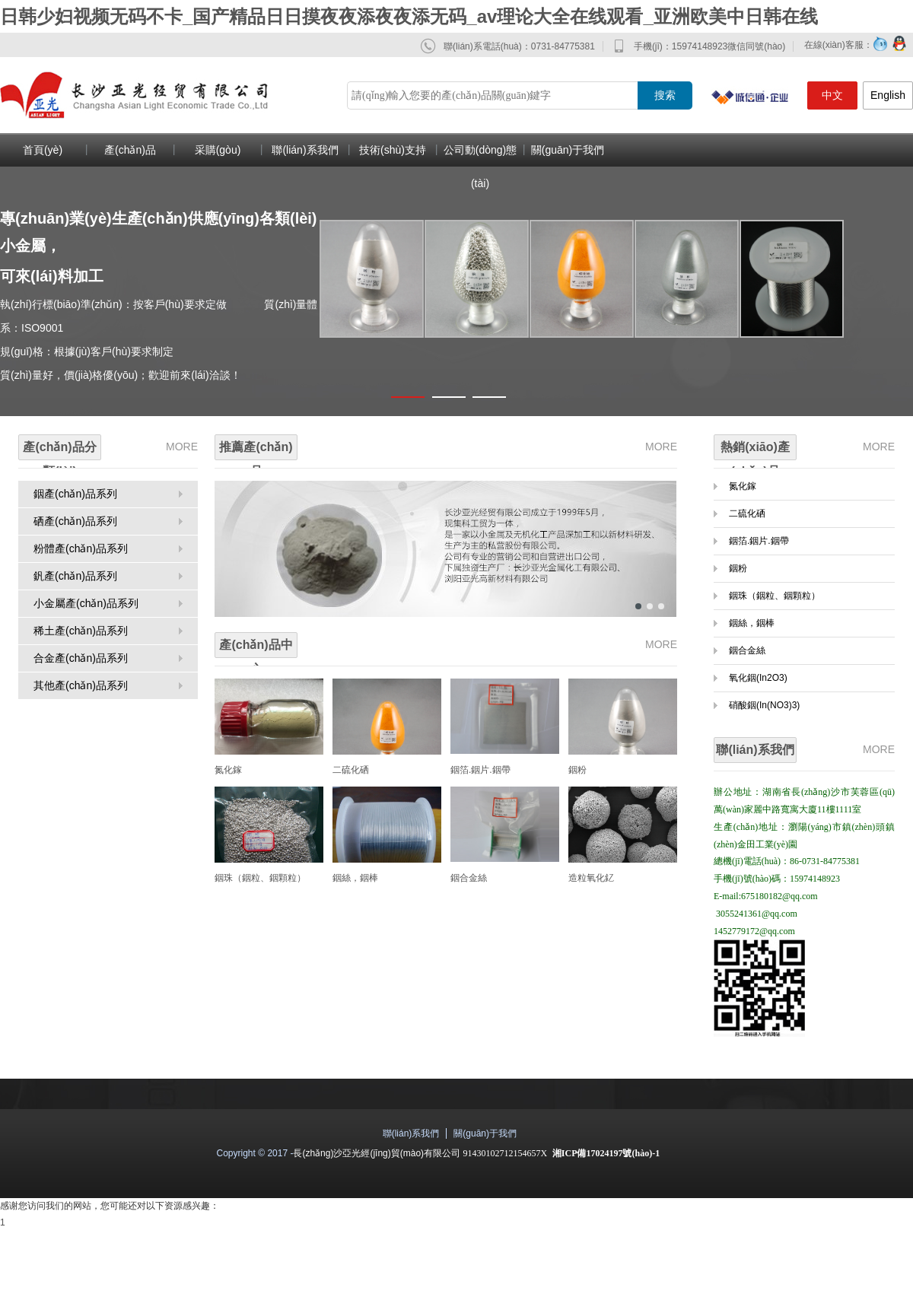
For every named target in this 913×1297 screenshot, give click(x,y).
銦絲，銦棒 (752, 623)
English (887, 95)
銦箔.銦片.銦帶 (480, 770)
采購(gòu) (218, 150)
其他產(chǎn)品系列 (80, 685)
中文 (832, 95)
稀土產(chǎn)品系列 (80, 631)
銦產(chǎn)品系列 (75, 494)
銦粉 (577, 770)
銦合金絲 (468, 878)
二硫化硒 (350, 770)
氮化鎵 (228, 770)
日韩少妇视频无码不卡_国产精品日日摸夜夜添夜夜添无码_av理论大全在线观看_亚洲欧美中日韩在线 (409, 16)
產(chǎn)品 (130, 150)
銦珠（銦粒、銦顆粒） (260, 878)
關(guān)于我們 (567, 150)
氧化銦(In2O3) (758, 677)
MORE (182, 446)
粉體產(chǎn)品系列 (80, 548)
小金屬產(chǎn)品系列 (85, 603)
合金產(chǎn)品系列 (80, 658)
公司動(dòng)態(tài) (480, 166)
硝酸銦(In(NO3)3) (764, 705)
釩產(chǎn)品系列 (75, 576)
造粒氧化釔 (591, 878)
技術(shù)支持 (392, 150)
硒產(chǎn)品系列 (75, 521)
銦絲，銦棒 (355, 878)
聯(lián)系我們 (305, 150)
